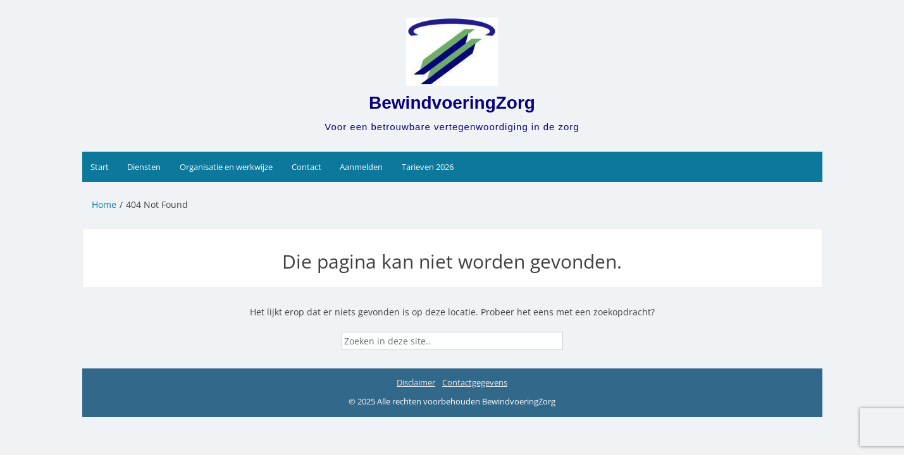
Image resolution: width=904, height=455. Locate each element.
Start (99, 167)
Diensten (144, 167)
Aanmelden (361, 167)
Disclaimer (416, 382)
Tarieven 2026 (428, 167)
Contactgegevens (474, 382)
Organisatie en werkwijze (226, 167)
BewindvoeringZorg (452, 102)
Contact (306, 167)
